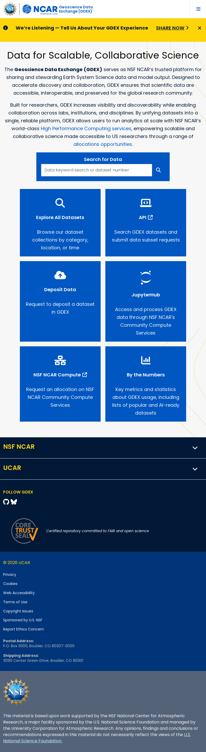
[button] (195, 448)
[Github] (7, 502)
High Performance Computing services (86, 128)
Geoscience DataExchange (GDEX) (76, 9)
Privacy (9, 574)
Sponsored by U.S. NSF (22, 620)
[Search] (158, 170)
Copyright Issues (18, 611)
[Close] (199, 28)
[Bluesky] (14, 502)
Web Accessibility (19, 592)
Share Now (170, 28)
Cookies (10, 583)
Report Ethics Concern (23, 629)
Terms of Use (15, 602)
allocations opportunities (102, 144)
